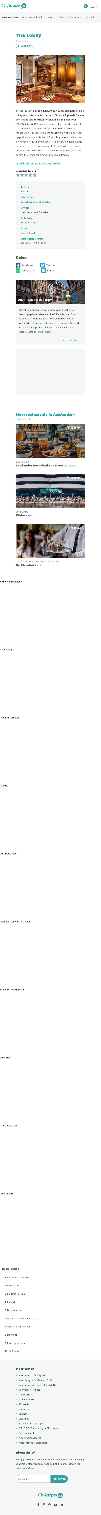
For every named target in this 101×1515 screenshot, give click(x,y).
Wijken (60, 17)
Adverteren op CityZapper (32, 1375)
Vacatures (24, 1409)
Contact (23, 1413)
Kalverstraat (12, 1285)
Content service (27, 1399)
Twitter (47, 265)
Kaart (77, 59)
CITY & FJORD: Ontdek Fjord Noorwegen (39, 1428)
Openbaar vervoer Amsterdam (21, 1318)
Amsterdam (10, 17)
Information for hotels (30, 1389)
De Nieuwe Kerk (14, 1310)
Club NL (10, 1302)
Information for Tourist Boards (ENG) (38, 1384)
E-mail (47, 270)
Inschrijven (59, 1479)
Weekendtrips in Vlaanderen (33, 1442)
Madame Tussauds (16, 1293)
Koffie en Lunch (75, 17)
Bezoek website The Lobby (35, 201)
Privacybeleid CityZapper (31, 1423)
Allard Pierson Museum (18, 1326)
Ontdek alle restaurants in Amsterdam (38, 163)
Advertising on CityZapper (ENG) (35, 1380)
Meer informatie (70, 340)
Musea (51, 17)
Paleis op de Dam (15, 1343)
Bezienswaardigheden (33, 17)
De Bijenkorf (13, 1351)
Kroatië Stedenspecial (30, 1437)
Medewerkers (26, 1394)
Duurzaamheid (26, 1433)
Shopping (91, 17)
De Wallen (11, 1334)
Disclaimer (24, 1418)
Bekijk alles (21, 419)
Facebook (24, 265)
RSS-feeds (24, 1404)
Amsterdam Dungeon (17, 1277)
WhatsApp (25, 270)
